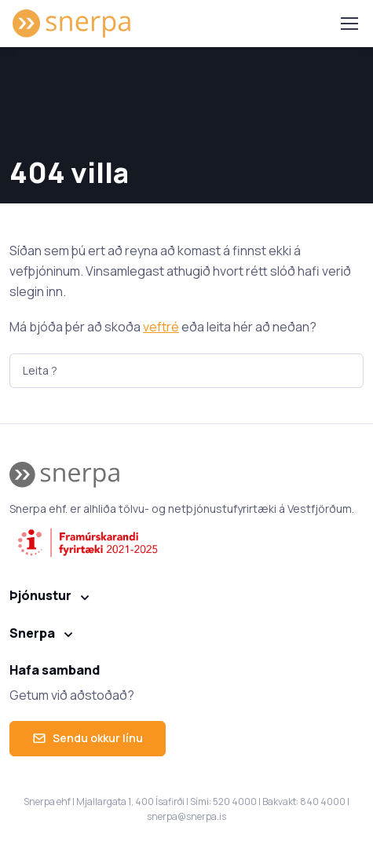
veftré (161, 326)
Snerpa (32, 633)
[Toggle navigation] (348, 23)
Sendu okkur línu (87, 737)
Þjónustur (40, 595)
